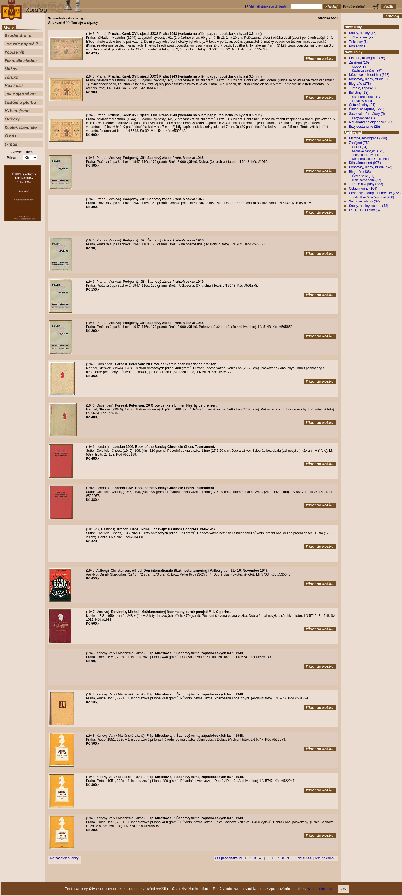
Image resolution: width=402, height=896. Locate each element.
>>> (305, 858)
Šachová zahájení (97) (367, 70)
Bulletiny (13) (358, 93)
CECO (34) (359, 147)
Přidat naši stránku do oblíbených (267, 6)
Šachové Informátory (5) (367, 114)
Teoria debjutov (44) (365, 154)
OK (343, 889)
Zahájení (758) (360, 143)
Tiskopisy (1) (358, 42)
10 (293, 858)
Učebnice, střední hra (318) (369, 75)
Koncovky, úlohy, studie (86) (370, 79)
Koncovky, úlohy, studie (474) (371, 167)
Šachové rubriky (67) (364, 201)
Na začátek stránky (64, 858)
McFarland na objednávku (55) (371, 122)
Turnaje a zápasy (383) (366, 184)
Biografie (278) (360, 84)
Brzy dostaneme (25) (364, 127)
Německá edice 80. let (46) (370, 158)
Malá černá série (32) (366, 180)
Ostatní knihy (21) (362, 105)
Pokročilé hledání (217, 877)
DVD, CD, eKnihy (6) (364, 210)
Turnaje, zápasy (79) (364, 88)
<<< (228, 858)
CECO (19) (359, 66)
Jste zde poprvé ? (177, 877)
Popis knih (197, 877)
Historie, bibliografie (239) (368, 138)
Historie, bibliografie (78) (367, 58)
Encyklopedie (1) (363, 118)
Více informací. (321, 889)
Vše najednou (325, 858)
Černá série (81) (363, 176)
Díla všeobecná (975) (365, 163)
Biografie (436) (360, 172)
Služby (235, 877)
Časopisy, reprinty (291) (366, 109)
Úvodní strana (155, 877)
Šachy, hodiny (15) (363, 33)
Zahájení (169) (360, 62)
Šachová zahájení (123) (368, 151)
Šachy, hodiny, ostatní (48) (368, 206)
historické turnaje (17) (367, 96)
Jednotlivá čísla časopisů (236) (373, 197)
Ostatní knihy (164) (363, 188)
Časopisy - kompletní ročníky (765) (375, 193)
